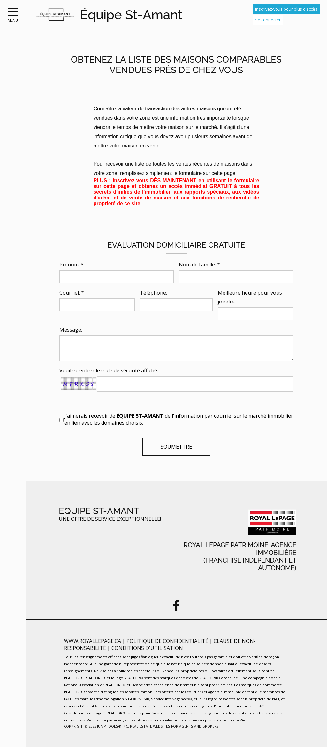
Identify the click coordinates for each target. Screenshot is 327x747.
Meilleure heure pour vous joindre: (250, 297)
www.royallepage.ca (92, 641)
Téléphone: (153, 292)
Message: (70, 329)
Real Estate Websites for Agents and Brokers (174, 726)
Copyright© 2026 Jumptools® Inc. (96, 726)
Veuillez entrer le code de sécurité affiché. (108, 370)
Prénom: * (71, 264)
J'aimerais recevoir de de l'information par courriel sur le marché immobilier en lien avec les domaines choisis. (178, 419)
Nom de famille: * (199, 264)
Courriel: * (71, 292)
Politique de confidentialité (167, 641)
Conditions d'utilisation (147, 648)
